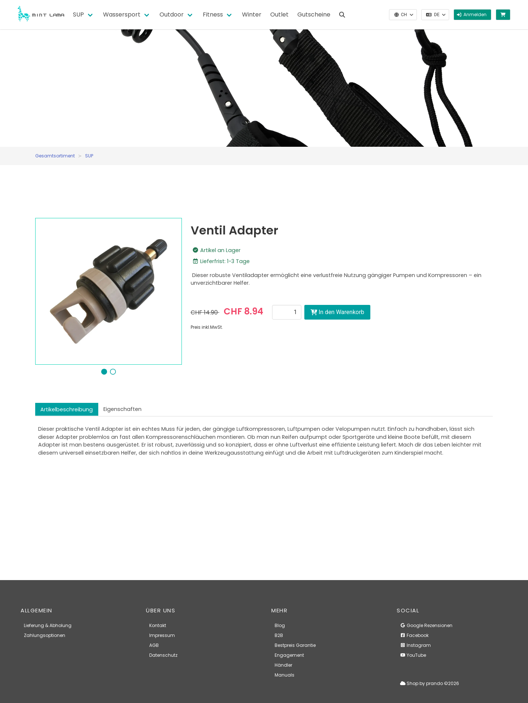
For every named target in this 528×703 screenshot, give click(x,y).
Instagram (415, 645)
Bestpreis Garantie (295, 645)
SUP (78, 14)
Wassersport (121, 14)
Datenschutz (163, 655)
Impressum (162, 635)
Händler (283, 665)
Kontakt (157, 625)
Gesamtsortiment (55, 156)
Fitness (213, 14)
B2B (279, 635)
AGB (154, 645)
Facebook (414, 635)
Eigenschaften (122, 409)
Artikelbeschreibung (66, 409)
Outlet (279, 14)
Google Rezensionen (426, 625)
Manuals (284, 675)
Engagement (289, 655)
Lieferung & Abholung (48, 625)
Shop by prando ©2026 (429, 683)
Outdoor (172, 14)
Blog (280, 625)
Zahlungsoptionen (44, 635)
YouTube (413, 655)
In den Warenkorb (337, 312)
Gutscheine (313, 14)
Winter (251, 14)
